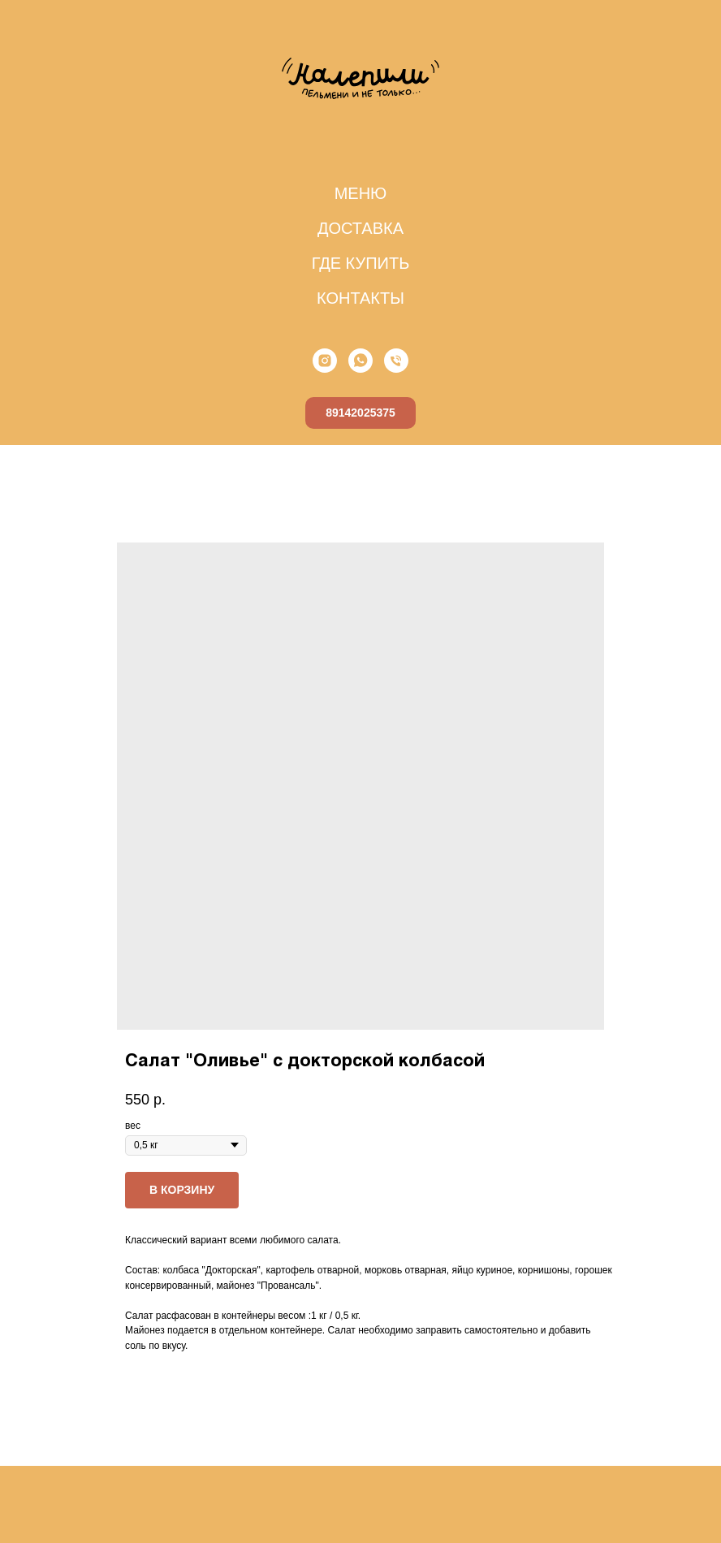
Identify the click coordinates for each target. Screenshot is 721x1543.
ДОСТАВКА (360, 228)
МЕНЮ (361, 193)
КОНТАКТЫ (360, 298)
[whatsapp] (360, 360)
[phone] (396, 360)
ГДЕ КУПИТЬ (361, 263)
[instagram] (325, 360)
